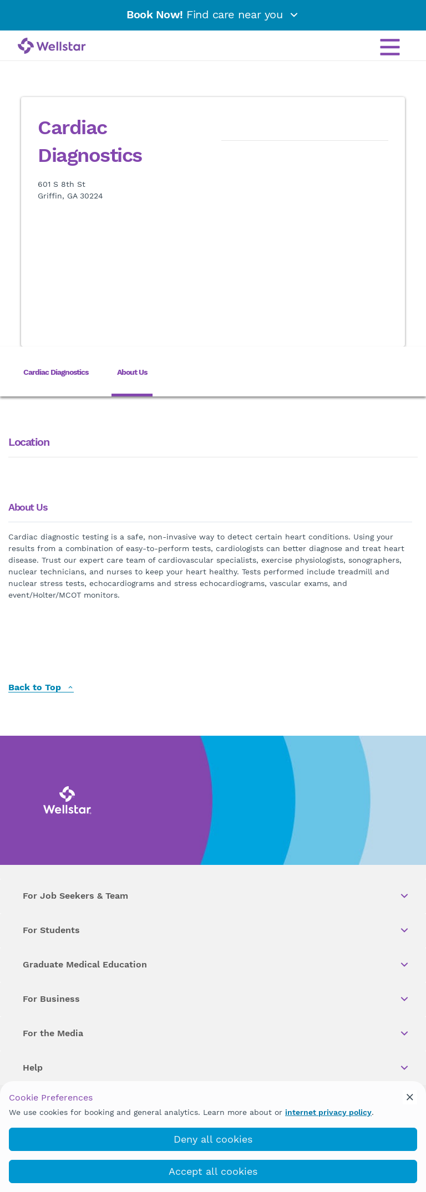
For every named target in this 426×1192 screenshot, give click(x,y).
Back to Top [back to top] (41, 687)
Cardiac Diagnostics (55, 372)
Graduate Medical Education (216, 964)
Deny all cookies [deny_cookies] (213, 1139)
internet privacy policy (328, 1112)
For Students (216, 930)
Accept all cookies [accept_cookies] (213, 1171)
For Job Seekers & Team (216, 895)
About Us (132, 372)
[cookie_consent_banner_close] (410, 1097)
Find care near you (213, 14)
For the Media (216, 1033)
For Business (216, 999)
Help (216, 1067)
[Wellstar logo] (52, 46)
